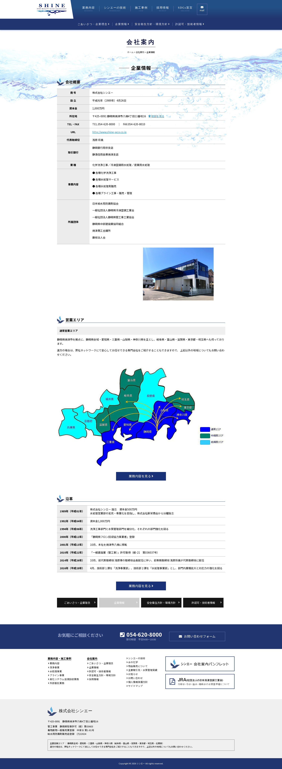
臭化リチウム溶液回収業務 (64, 679)
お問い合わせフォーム (199, 636)
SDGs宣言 (185, 8)
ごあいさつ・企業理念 (92, 24)
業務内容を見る (140, 476)
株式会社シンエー (70, 711)
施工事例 (141, 8)
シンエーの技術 (115, 8)
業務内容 (88, 8)
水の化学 (133, 662)
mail (202, 10)
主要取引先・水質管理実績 (142, 670)
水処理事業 (56, 671)
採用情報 (162, 8)
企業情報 (121, 24)
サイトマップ (135, 686)
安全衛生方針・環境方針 (151, 24)
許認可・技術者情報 (188, 24)
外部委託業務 (57, 683)
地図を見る (157, 116)
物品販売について (138, 666)
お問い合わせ (135, 678)
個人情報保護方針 (138, 682)
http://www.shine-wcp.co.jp (109, 132)
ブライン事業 (57, 675)
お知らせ (133, 674)
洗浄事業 (54, 667)
